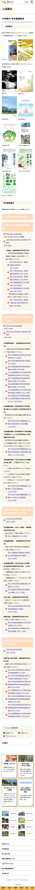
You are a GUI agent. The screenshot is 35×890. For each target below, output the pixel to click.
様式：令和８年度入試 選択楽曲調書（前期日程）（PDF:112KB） (19, 265)
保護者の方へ (16, 888)
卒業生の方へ (22, 888)
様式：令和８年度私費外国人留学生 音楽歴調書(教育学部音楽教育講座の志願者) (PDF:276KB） (19, 707)
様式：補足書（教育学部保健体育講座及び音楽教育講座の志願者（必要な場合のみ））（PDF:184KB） (19, 398)
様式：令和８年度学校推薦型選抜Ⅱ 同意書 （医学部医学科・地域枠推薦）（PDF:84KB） (19, 424)
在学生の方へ (10, 888)
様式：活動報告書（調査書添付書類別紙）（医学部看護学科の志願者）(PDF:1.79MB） (19, 555)
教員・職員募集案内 (8, 868)
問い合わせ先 (6, 854)
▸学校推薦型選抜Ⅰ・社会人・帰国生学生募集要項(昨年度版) (17, 511)
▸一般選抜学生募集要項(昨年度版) (16, 227)
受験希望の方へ (3, 888)
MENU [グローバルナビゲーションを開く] (32, 2)
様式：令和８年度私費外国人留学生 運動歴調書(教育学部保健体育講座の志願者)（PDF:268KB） (19, 684)
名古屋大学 (5, 873)
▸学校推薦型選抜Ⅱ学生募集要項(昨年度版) (17, 319)
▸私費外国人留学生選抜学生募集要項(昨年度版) (17, 642)
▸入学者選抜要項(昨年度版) (15, 216)
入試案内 (5, 743)
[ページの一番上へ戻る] (17, 884)
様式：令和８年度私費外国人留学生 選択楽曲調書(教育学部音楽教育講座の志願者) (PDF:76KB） (19, 699)
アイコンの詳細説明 (11, 728)
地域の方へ (27, 888)
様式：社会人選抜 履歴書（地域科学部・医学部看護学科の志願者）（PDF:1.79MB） (19, 609)
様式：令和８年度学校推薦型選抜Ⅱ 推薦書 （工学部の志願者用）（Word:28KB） (19, 489)
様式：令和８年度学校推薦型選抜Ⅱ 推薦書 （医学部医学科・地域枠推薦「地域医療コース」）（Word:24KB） (19, 452)
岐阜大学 (7, 2)
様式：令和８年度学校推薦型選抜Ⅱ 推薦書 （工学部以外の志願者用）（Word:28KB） (19, 497)
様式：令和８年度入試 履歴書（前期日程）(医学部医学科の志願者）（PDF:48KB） (19, 303)
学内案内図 (5, 849)
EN (26, 2)
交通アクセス (6, 844)
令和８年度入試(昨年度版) (14, 234)
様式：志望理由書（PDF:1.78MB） (18, 536)
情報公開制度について (8, 859)
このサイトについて (7, 864)
